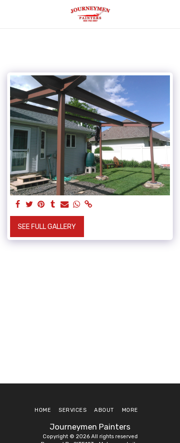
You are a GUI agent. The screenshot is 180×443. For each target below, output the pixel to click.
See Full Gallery (47, 227)
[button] (10, 14)
